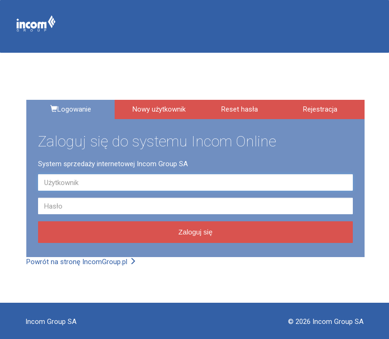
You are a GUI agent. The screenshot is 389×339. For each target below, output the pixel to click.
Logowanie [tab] (70, 109)
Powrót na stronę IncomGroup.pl (81, 262)
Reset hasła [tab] (239, 109)
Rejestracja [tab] (320, 109)
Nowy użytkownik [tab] (159, 109)
